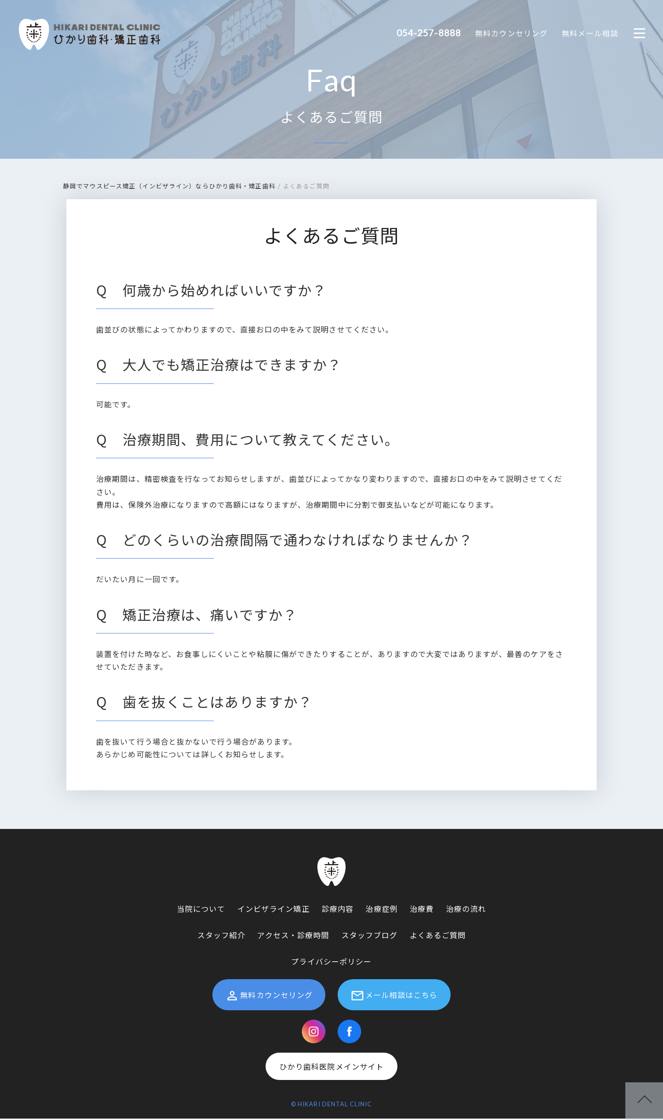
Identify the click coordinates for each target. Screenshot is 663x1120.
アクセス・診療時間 (293, 935)
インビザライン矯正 (273, 909)
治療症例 (381, 909)
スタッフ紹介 (221, 935)
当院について (201, 909)
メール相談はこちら (394, 997)
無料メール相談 (590, 33)
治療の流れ (466, 909)
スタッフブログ (369, 935)
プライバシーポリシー (331, 962)
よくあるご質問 (331, 117)
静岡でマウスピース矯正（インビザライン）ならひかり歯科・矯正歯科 (169, 187)
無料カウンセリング (511, 33)
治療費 (422, 909)
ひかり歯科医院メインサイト (331, 1067)
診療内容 (338, 909)
